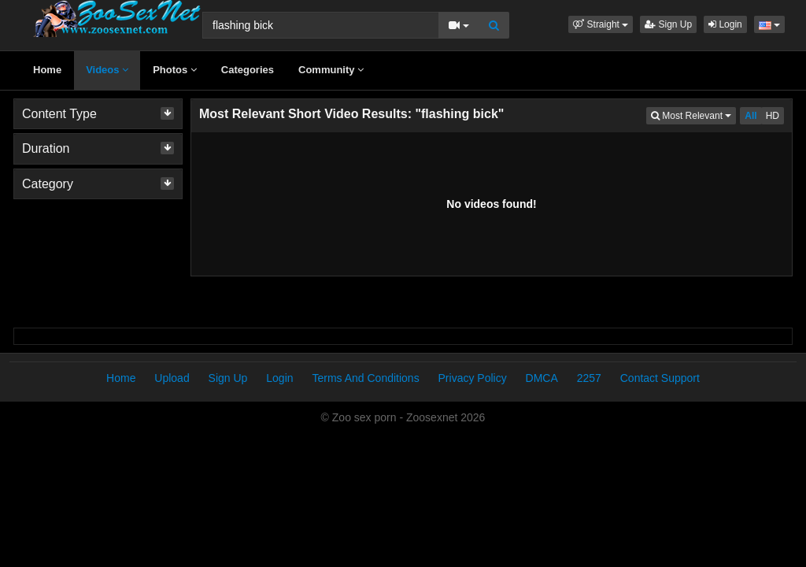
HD (772, 115)
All (750, 115)
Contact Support (660, 378)
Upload (171, 378)
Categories (247, 70)
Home (47, 70)
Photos (175, 70)
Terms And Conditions (365, 378)
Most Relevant (693, 114)
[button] (600, 24)
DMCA (542, 378)
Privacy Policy (472, 378)
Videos (107, 70)
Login (725, 24)
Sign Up (668, 24)
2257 (589, 378)
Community (331, 70)
